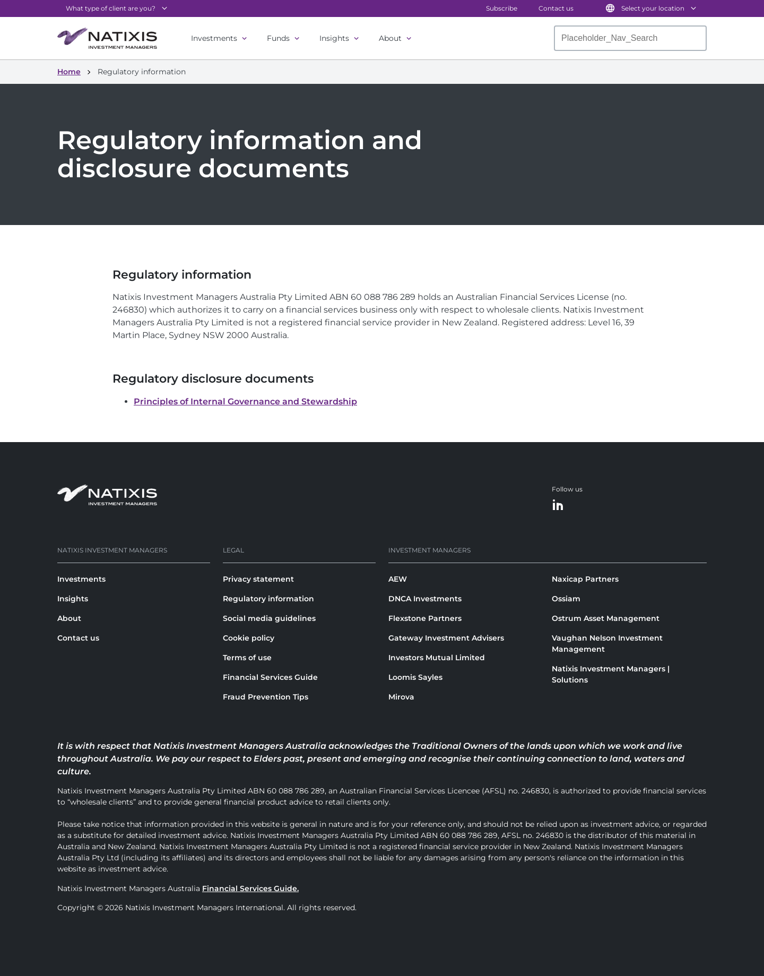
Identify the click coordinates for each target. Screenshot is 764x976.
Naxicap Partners (585, 579)
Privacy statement (258, 579)
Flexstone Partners (425, 618)
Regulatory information (268, 598)
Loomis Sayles (415, 677)
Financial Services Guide (270, 677)
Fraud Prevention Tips (265, 697)
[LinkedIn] (558, 505)
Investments (214, 38)
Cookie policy (248, 638)
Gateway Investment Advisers (446, 638)
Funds (278, 38)
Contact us (556, 8)
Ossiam (566, 598)
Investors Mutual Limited (436, 657)
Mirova (401, 697)
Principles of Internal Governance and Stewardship (245, 401)
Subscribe (501, 8)
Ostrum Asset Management (605, 618)
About (390, 38)
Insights (334, 38)
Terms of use (247, 657)
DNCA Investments (425, 598)
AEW (397, 579)
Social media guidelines (269, 618)
